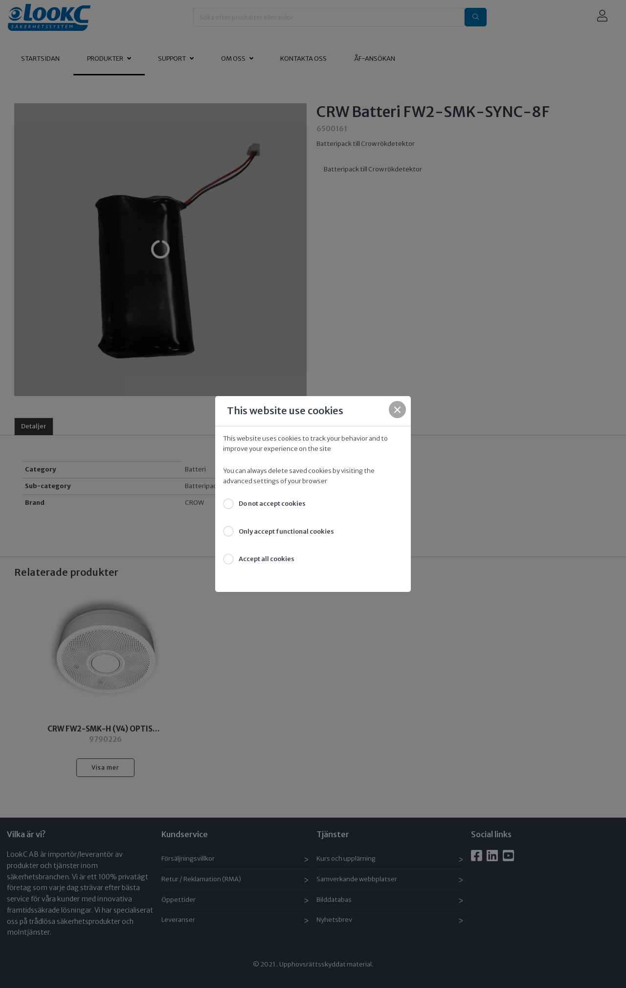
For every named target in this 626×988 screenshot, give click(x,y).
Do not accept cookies (272, 503)
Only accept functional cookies (286, 531)
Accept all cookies (266, 559)
